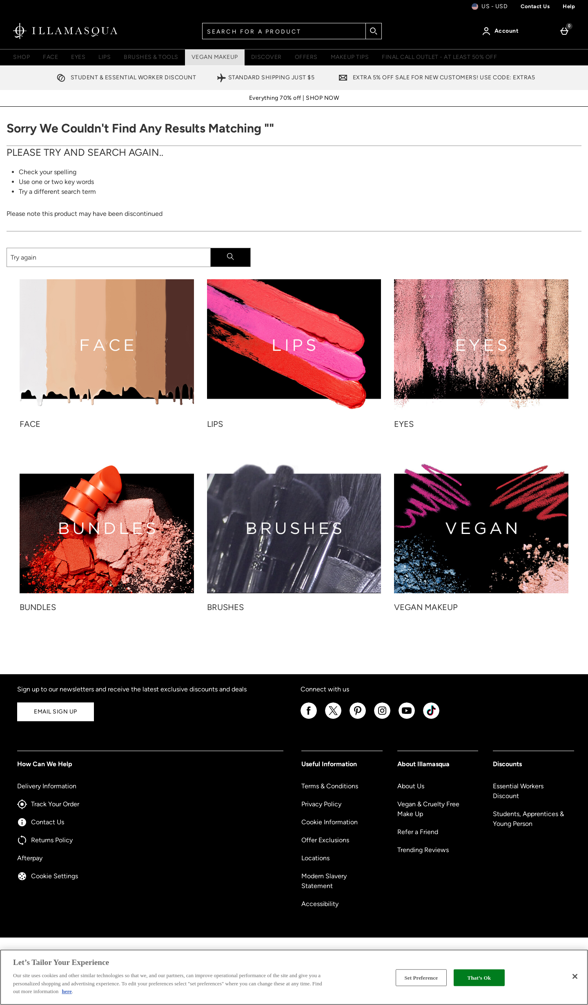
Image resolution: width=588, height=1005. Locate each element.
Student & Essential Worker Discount (124, 77)
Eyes (78, 57)
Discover (266, 57)
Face (50, 57)
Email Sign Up (55, 711)
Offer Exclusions (325, 840)
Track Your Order (48, 804)
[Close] (575, 976)
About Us (410, 786)
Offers (306, 57)
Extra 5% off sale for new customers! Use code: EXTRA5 (435, 77)
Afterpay (29, 858)
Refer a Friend (417, 832)
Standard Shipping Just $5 (265, 77)
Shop (21, 57)
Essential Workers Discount (518, 791)
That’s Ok (479, 977)
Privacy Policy (321, 804)
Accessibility (320, 904)
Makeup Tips (350, 57)
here (66, 991)
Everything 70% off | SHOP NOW (294, 97)
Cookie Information (329, 822)
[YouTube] (407, 717)
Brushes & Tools (151, 57)
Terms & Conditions (329, 786)
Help (569, 6)
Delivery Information (46, 786)
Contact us (535, 6)
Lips (104, 57)
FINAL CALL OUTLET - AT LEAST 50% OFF (439, 57)
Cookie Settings (47, 876)
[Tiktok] (431, 717)
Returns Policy (45, 840)
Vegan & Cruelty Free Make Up (428, 809)
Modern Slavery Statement (324, 881)
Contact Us (40, 822)
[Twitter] (333, 717)
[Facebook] (309, 717)
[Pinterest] (358, 717)
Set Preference (421, 977)
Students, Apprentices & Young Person (528, 819)
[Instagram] (382, 717)
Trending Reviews (423, 850)
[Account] (502, 31)
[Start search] (373, 31)
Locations (315, 858)
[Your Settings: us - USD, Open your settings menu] (489, 6)
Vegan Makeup (215, 57)
